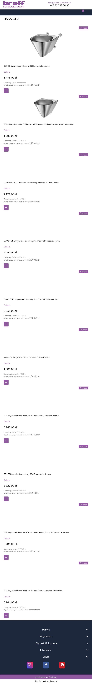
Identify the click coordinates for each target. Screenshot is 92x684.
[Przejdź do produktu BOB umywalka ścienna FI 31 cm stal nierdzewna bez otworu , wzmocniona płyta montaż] (46, 107)
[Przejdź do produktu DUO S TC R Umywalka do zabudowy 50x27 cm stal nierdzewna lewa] (46, 282)
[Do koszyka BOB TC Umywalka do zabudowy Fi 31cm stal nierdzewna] (6, 90)
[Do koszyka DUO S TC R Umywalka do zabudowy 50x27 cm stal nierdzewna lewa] (6, 324)
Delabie (7, 72)
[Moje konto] (54, 13)
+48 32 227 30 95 (59, 5)
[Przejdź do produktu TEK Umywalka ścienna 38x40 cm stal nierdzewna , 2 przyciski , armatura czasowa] (46, 515)
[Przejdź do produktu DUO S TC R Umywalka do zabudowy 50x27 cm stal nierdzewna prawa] (46, 224)
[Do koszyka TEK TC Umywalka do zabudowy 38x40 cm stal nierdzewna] (6, 498)
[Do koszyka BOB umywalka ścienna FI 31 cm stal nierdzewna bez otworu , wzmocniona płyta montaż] (6, 149)
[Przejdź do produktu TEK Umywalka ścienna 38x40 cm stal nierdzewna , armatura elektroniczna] (46, 574)
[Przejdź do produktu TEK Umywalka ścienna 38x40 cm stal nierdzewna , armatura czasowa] (46, 399)
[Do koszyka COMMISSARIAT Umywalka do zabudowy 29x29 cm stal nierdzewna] (6, 207)
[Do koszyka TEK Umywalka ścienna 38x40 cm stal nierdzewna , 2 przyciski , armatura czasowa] (6, 557)
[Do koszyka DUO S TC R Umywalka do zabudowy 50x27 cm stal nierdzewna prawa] (6, 265)
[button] (8, 13)
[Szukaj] (31, 13)
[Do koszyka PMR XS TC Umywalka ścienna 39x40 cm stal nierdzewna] (6, 382)
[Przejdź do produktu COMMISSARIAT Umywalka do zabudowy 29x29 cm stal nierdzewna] (46, 165)
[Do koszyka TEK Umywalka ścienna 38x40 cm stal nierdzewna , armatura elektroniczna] (6, 615)
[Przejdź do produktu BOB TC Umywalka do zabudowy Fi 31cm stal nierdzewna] (46, 44)
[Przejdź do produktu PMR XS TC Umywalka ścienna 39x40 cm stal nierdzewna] (46, 340)
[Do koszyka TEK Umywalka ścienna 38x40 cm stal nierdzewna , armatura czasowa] (6, 440)
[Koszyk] (81, 12)
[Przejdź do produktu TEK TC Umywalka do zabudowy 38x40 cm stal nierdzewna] (46, 457)
